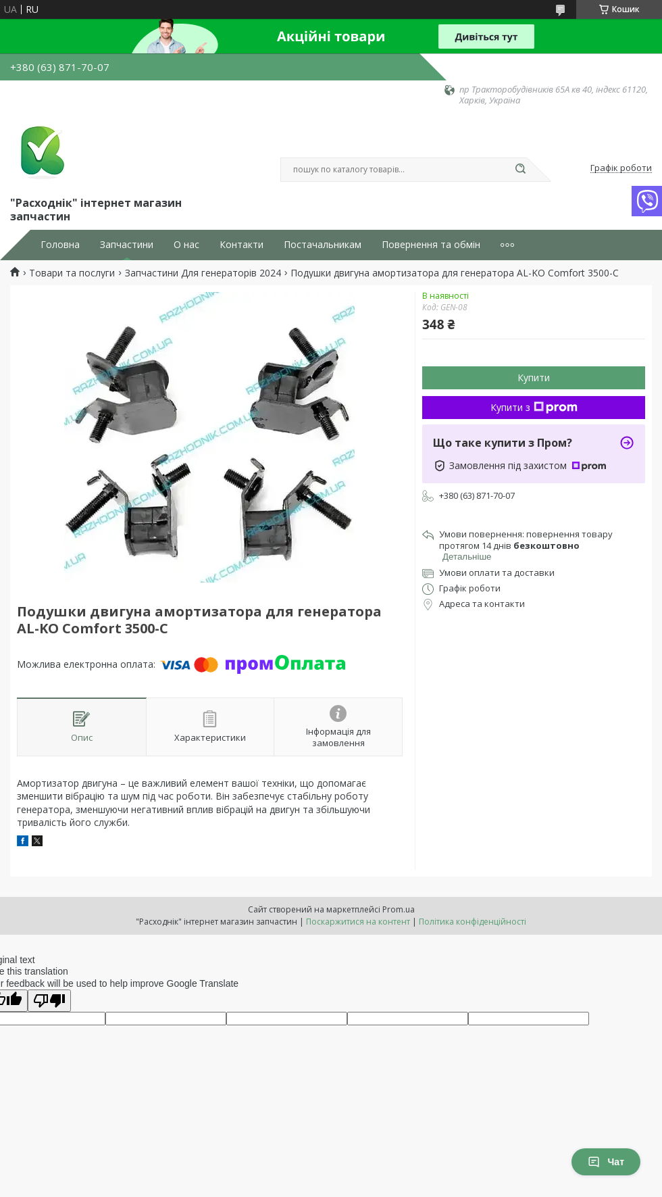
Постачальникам (322, 244)
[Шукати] (520, 169)
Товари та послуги (72, 273)
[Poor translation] (49, 1001)
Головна (60, 244)
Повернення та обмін (431, 244)
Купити (533, 377)
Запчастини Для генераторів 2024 (203, 273)
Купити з (534, 407)
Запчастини (126, 244)
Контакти (241, 244)
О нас (186, 244)
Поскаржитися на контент (358, 921)
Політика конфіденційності (472, 921)
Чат (606, 1162)
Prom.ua (398, 909)
